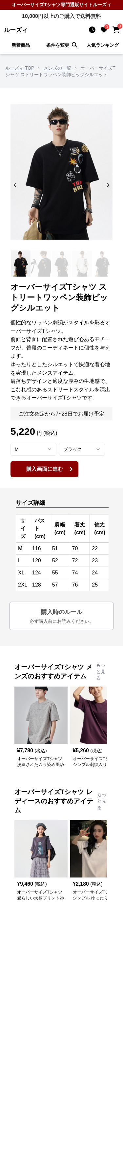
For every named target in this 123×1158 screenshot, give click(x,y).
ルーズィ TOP (19, 68)
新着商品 (20, 45)
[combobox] (33, 449)
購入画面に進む (50, 469)
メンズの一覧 (57, 68)
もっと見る (100, 671)
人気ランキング (103, 45)
